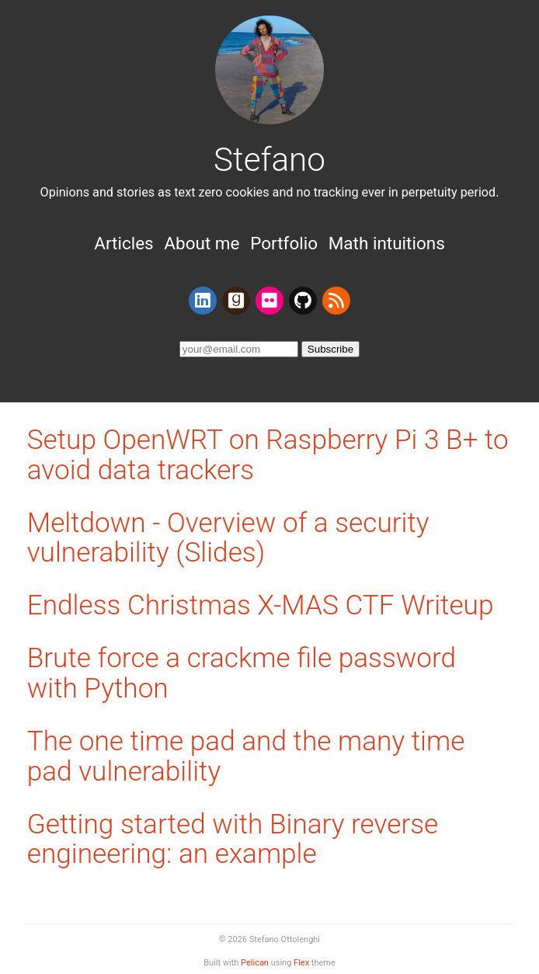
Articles (124, 243)
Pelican (255, 963)
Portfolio (284, 243)
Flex (301, 963)
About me (201, 243)
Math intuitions (387, 243)
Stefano (269, 160)
